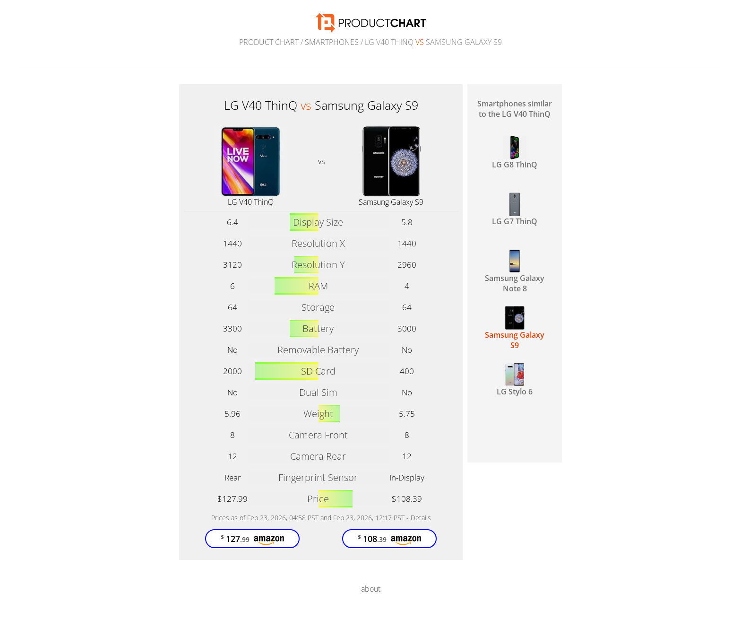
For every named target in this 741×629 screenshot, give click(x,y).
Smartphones (332, 42)
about (370, 589)
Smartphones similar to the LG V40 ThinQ (514, 108)
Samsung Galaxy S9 (391, 202)
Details (421, 517)
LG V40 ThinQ (251, 202)
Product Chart (269, 42)
